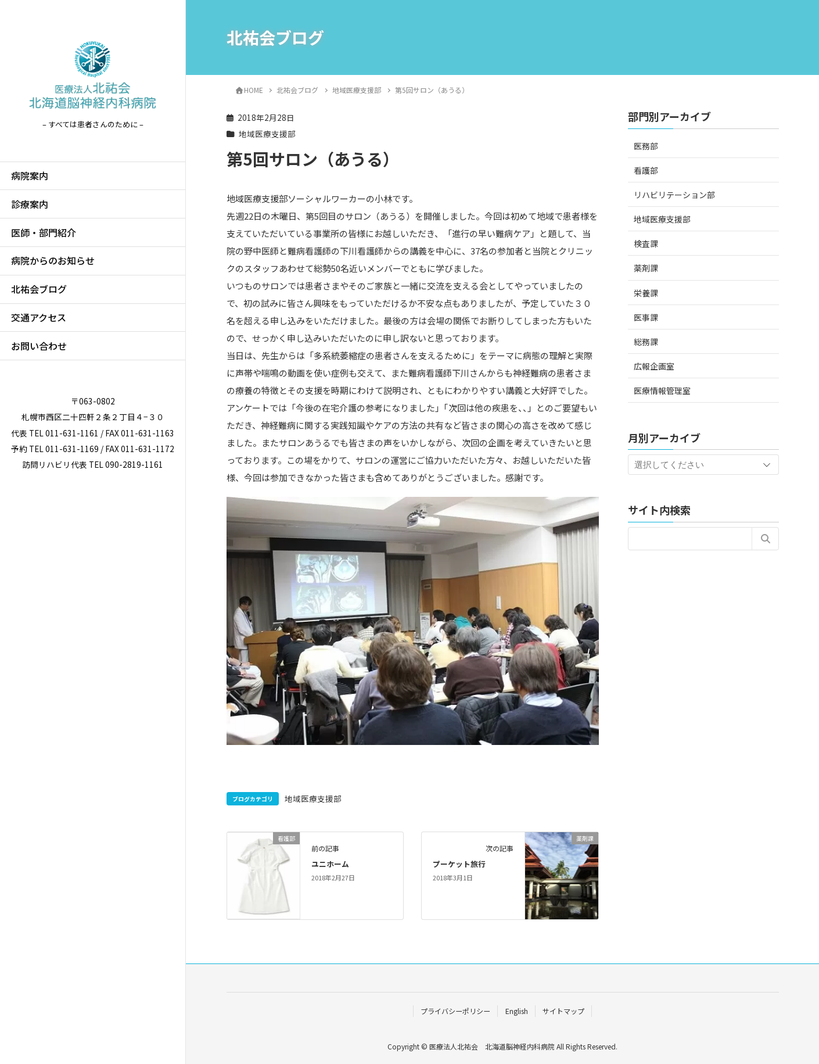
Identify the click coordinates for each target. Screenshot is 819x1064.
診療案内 (29, 204)
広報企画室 (654, 366)
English (516, 1011)
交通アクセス (38, 317)
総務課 (646, 341)
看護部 (646, 170)
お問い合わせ (39, 346)
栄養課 (646, 293)
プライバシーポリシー (455, 1011)
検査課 (646, 243)
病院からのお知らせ (53, 260)
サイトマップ (563, 1011)
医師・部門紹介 (43, 232)
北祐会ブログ (39, 289)
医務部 (646, 146)
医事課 (646, 317)
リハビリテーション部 (674, 194)
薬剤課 (646, 268)
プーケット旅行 (459, 863)
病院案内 (29, 175)
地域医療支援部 (267, 133)
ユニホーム (330, 863)
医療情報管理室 (662, 390)
